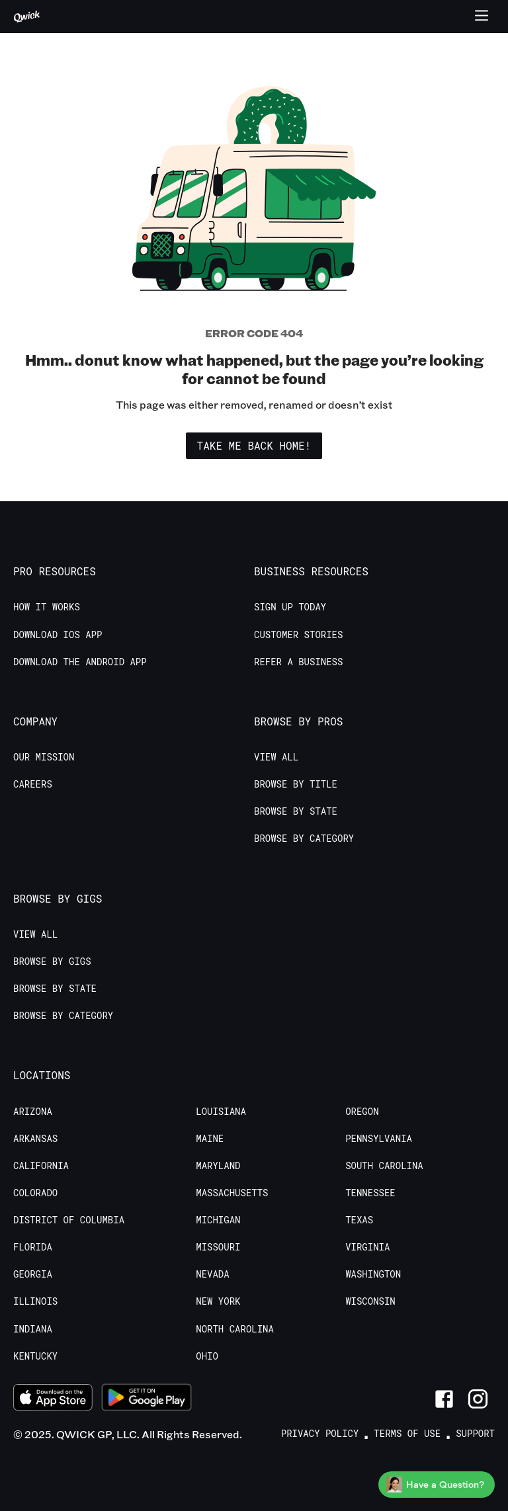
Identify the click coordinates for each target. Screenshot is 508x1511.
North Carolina (235, 1329)
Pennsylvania (378, 1139)
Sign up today (290, 607)
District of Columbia (68, 1220)
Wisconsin (370, 1301)
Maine (210, 1139)
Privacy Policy (320, 1434)
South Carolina (384, 1166)
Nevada (212, 1274)
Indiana (32, 1329)
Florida (32, 1247)
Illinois (35, 1301)
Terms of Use (407, 1434)
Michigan (218, 1220)
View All (276, 757)
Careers (32, 784)
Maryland (218, 1166)
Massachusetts (232, 1193)
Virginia (367, 1247)
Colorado (35, 1193)
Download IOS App (57, 635)
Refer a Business (298, 662)
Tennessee (370, 1193)
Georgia (32, 1274)
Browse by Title (295, 784)
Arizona (32, 1112)
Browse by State (295, 811)
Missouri (218, 1247)
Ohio (207, 1356)
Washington (373, 1274)
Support (475, 1434)
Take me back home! (254, 445)
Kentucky (35, 1356)
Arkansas (35, 1139)
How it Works (46, 607)
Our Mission (43, 757)
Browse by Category (304, 838)
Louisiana (221, 1112)
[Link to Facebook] (444, 1399)
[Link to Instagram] (478, 1399)
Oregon (361, 1112)
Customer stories (298, 635)
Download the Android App (80, 662)
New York (218, 1301)
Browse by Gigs (52, 961)
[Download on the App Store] (53, 1399)
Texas (359, 1220)
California (41, 1166)
